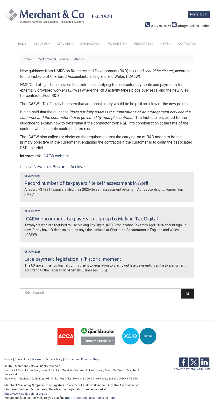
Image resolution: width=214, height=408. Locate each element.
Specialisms (90, 43)
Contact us (187, 43)
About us (42, 43)
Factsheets (117, 43)
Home (22, 43)
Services (65, 43)
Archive (79, 59)
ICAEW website (56, 156)
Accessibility (53, 359)
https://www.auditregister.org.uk (25, 393)
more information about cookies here (90, 398)
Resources (143, 43)
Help (96, 359)
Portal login (198, 14)
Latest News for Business (52, 59)
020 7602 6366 (158, 26)
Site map (37, 359)
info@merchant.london (191, 26)
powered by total (192, 369)
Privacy (86, 359)
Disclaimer (71, 359)
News (166, 43)
